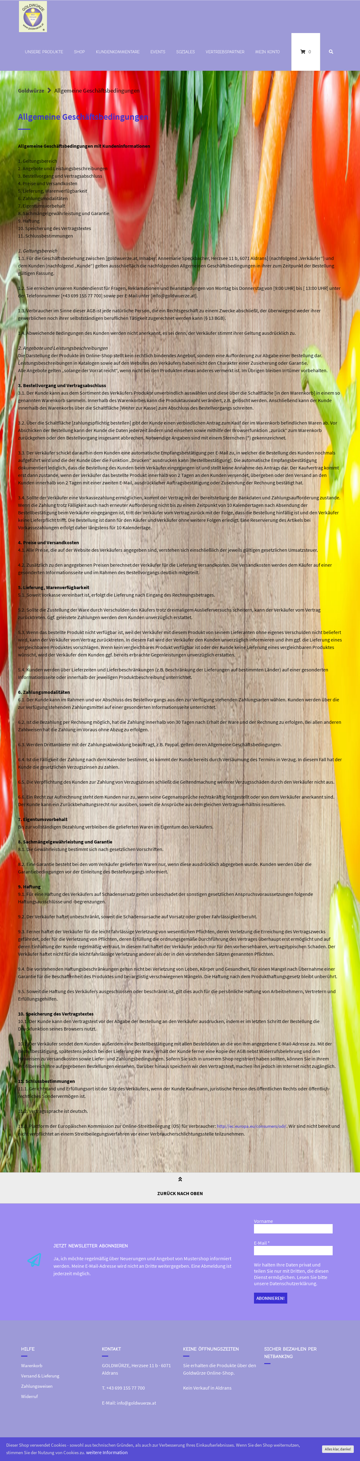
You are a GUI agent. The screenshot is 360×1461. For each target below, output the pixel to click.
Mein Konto (267, 52)
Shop (79, 52)
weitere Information (144, 1452)
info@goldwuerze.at (138, 1401)
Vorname (263, 1221)
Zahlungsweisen (38, 1384)
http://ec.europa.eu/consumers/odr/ (255, 1126)
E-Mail (262, 1242)
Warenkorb (33, 1364)
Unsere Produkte (44, 52)
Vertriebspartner (225, 52)
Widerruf (30, 1394)
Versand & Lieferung (42, 1374)
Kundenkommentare (118, 52)
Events (157, 52)
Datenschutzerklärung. (293, 1283)
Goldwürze (32, 90)
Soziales (185, 52)
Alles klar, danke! (338, 1449)
